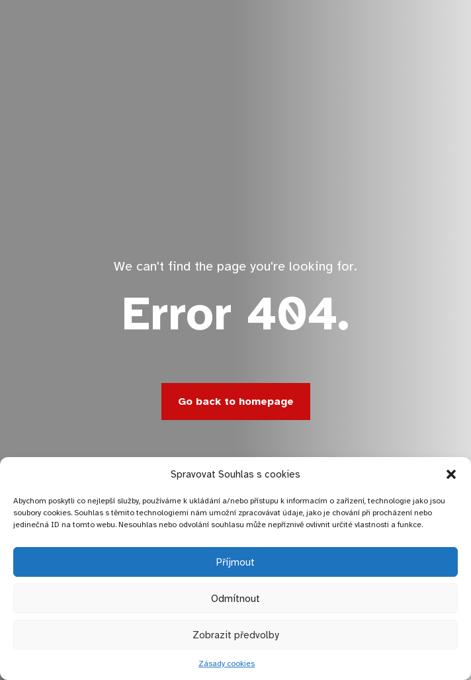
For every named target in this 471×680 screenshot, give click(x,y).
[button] (451, 474)
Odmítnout (235, 599)
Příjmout (235, 562)
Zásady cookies (226, 663)
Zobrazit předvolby (235, 635)
